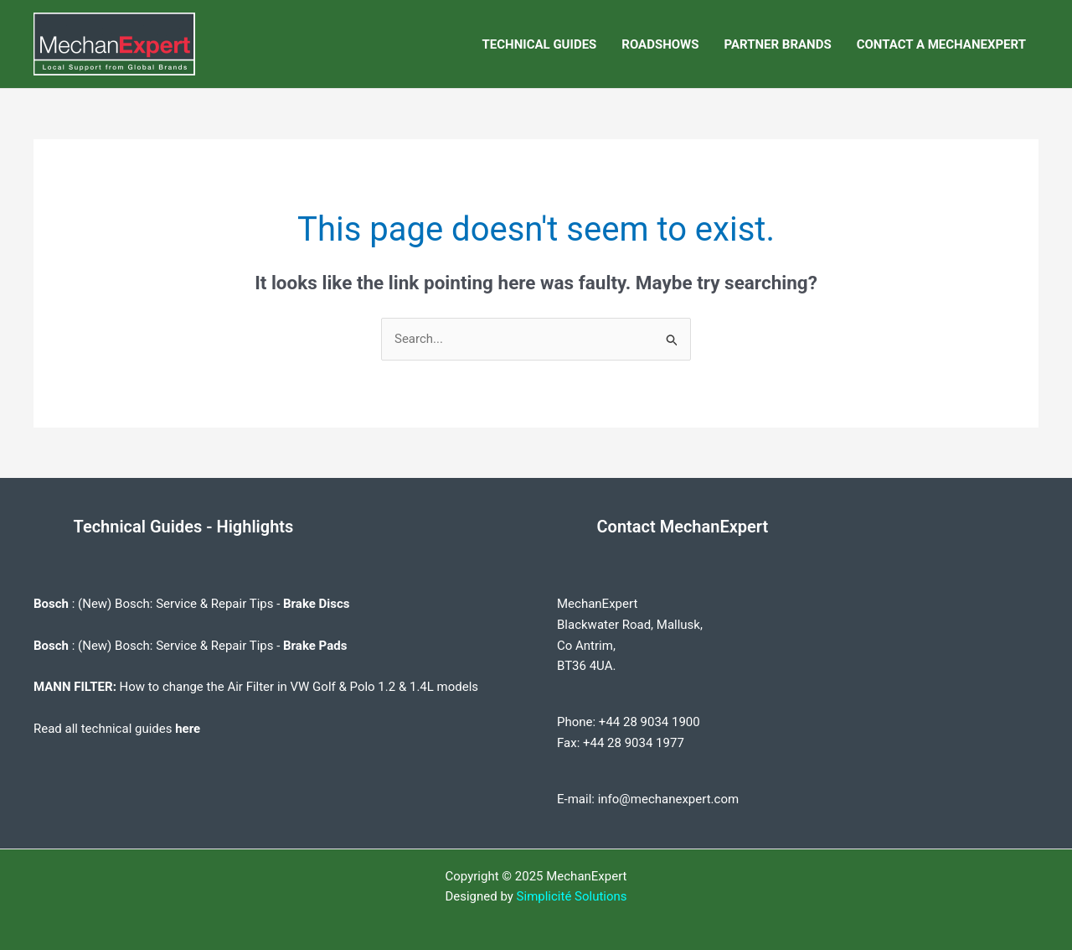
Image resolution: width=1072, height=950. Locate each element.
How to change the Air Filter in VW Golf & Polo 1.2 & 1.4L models (299, 686)
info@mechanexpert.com (668, 799)
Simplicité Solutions (572, 896)
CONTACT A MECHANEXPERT (941, 44)
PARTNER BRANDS (777, 44)
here (187, 728)
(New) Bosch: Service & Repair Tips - (213, 603)
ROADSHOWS (659, 44)
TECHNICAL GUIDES (539, 44)
